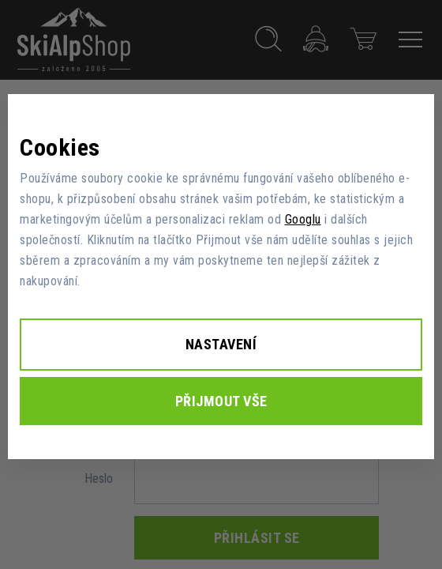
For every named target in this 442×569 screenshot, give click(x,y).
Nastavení (221, 344)
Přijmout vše (221, 401)
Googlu (303, 219)
